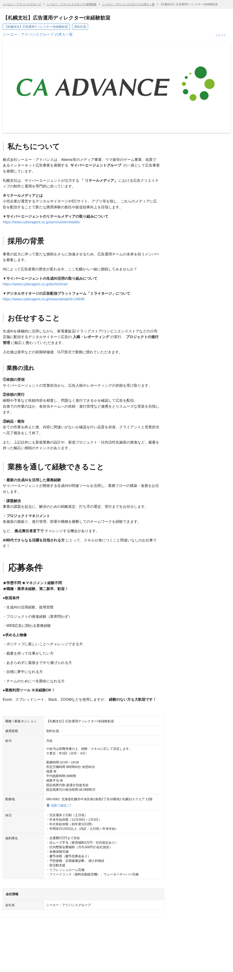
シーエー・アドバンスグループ (22, 4)
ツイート (220, 35)
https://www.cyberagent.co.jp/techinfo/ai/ (35, 284)
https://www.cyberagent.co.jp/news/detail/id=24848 (43, 299)
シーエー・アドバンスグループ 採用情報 (71, 4)
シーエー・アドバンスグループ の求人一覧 (128, 4)
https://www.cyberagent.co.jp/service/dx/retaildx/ (41, 222)
